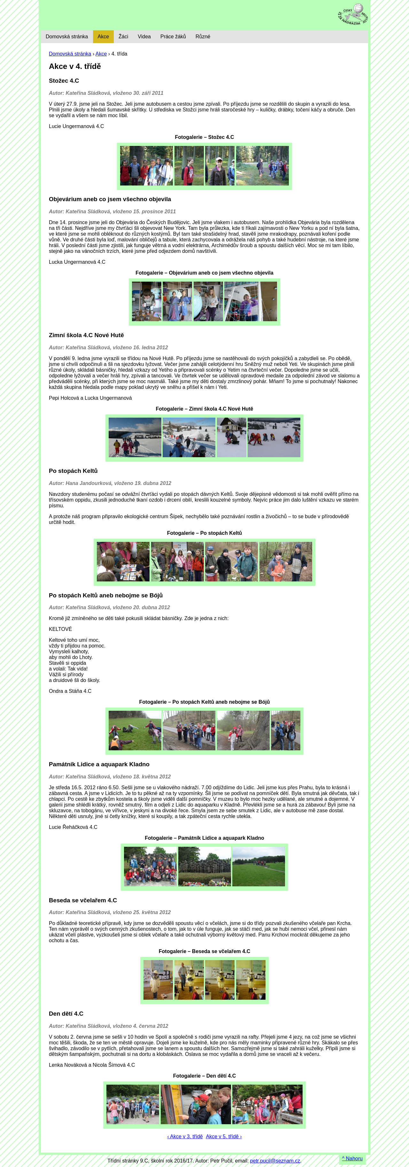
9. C (86, 15)
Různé (203, 36)
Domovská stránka (70, 54)
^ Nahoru (352, 1158)
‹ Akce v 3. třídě (185, 1136)
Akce (101, 54)
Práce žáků (173, 36)
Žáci (123, 36)
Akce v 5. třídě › (224, 1136)
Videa (144, 36)
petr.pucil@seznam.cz (275, 1160)
